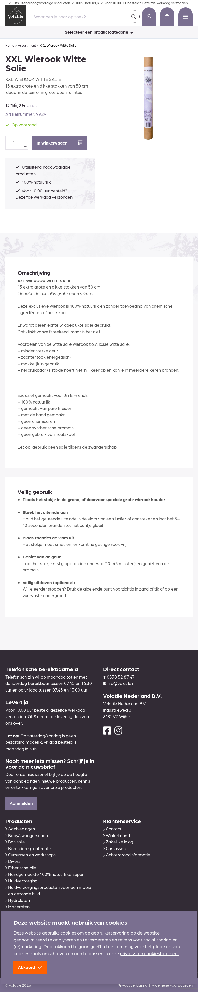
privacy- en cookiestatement (149, 953)
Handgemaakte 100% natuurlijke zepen (44, 874)
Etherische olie (20, 867)
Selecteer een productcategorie (99, 31)
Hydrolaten (17, 900)
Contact (112, 828)
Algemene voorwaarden (172, 985)
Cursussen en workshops (30, 854)
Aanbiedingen (20, 828)
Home (9, 45)
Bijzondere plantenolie (28, 848)
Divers (12, 861)
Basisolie (15, 841)
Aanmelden (21, 803)
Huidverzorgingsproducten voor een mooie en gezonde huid (48, 890)
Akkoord (30, 967)
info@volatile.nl (121, 683)
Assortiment (27, 45)
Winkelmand (116, 835)
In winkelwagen (60, 142)
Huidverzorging (21, 880)
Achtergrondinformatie (126, 854)
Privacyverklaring (132, 985)
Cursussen (114, 848)
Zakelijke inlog (118, 841)
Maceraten (17, 906)
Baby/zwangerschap (26, 835)
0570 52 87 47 (120, 676)
